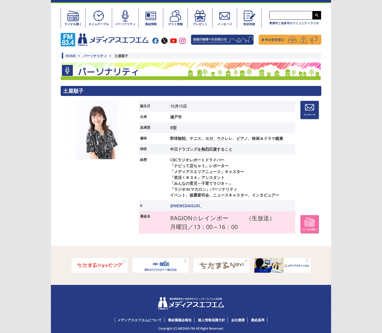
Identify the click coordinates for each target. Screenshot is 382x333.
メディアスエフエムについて (139, 319)
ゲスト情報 (175, 18)
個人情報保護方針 (211, 319)
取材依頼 (249, 18)
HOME (71, 55)
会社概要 (238, 319)
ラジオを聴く (73, 18)
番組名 (145, 216)
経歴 (143, 159)
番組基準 (258, 319)
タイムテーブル (98, 18)
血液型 (145, 127)
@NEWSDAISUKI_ (186, 205)
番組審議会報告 (180, 319)
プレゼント (200, 18)
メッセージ (224, 18)
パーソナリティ (125, 18)
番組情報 (151, 18)
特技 (143, 148)
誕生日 (145, 105)
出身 (143, 116)
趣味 (143, 137)
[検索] (290, 15)
